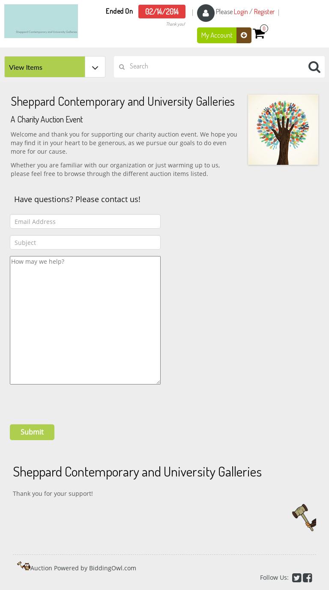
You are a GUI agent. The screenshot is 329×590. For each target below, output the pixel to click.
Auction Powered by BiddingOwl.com (83, 568)
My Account (226, 35)
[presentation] (75, 401)
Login (241, 11)
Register (264, 11)
